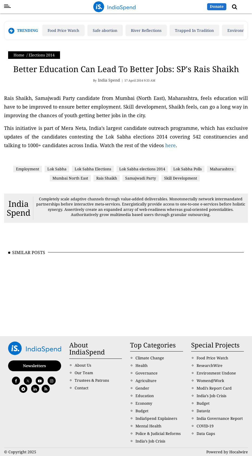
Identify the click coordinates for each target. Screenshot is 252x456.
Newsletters (34, 365)
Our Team (84, 372)
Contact (81, 387)
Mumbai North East (70, 178)
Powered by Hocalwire (227, 451)
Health (141, 365)
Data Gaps (206, 433)
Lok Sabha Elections (93, 168)
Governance (146, 373)
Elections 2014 (42, 55)
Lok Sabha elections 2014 (142, 168)
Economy (143, 403)
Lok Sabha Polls (187, 168)
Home (19, 55)
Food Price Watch (63, 30)
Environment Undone (216, 373)
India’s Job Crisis (150, 441)
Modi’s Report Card (214, 388)
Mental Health (148, 425)
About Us (83, 365)
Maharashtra (222, 168)
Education (144, 395)
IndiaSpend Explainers (156, 418)
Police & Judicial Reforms (158, 433)
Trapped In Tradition (194, 30)
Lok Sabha (57, 168)
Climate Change (149, 357)
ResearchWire (210, 365)
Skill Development (180, 178)
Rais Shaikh (106, 178)
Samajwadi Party (140, 178)
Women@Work (210, 380)
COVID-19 (205, 425)
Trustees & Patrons (92, 380)
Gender (142, 388)
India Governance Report (220, 418)
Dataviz (203, 410)
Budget (141, 410)
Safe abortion (105, 30)
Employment (27, 168)
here (170, 145)
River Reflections (146, 30)
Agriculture (146, 380)
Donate (217, 6)
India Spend (18, 208)
